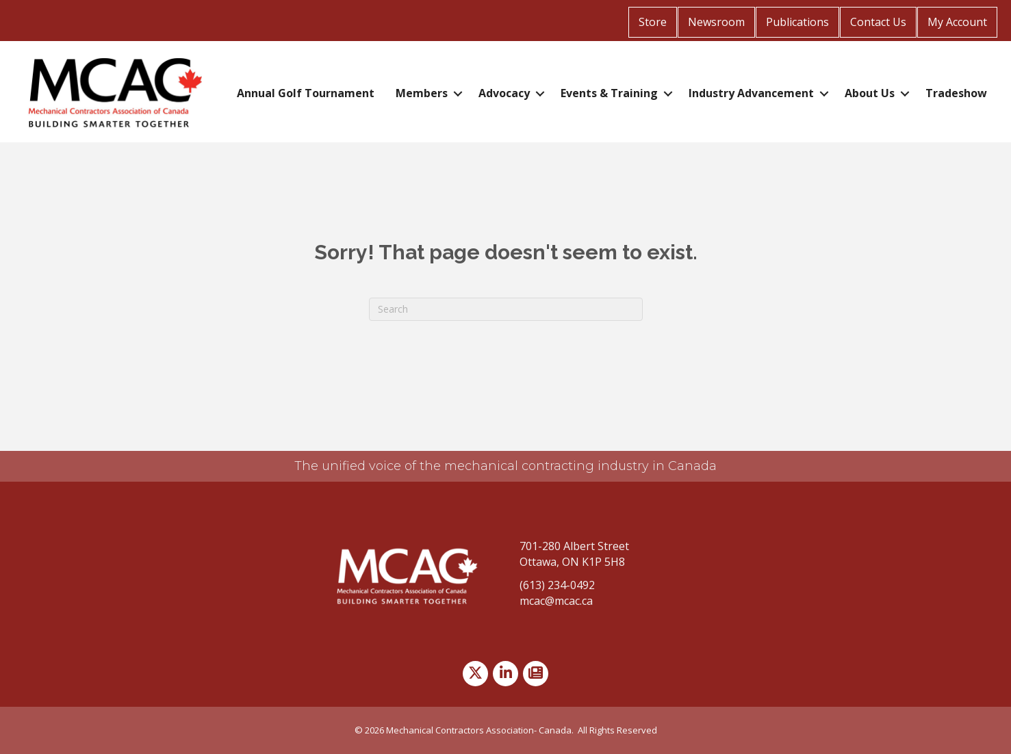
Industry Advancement (751, 93)
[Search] (506, 309)
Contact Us (878, 21)
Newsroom (716, 21)
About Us (870, 93)
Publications (797, 21)
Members (422, 93)
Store (653, 21)
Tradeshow (956, 93)
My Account (957, 21)
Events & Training (609, 93)
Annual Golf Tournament (305, 93)
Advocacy (504, 93)
